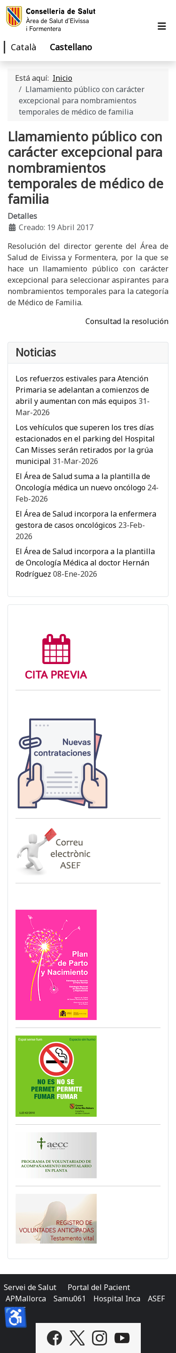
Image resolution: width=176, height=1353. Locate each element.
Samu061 (70, 1298)
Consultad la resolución (126, 321)
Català (23, 47)
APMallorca (26, 1298)
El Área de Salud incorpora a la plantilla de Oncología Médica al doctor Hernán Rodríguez (85, 562)
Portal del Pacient (99, 1287)
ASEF (156, 1298)
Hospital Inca (116, 1298)
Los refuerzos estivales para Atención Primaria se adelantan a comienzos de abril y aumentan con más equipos (82, 389)
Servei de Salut (30, 1287)
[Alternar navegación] (162, 26)
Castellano (71, 47)
